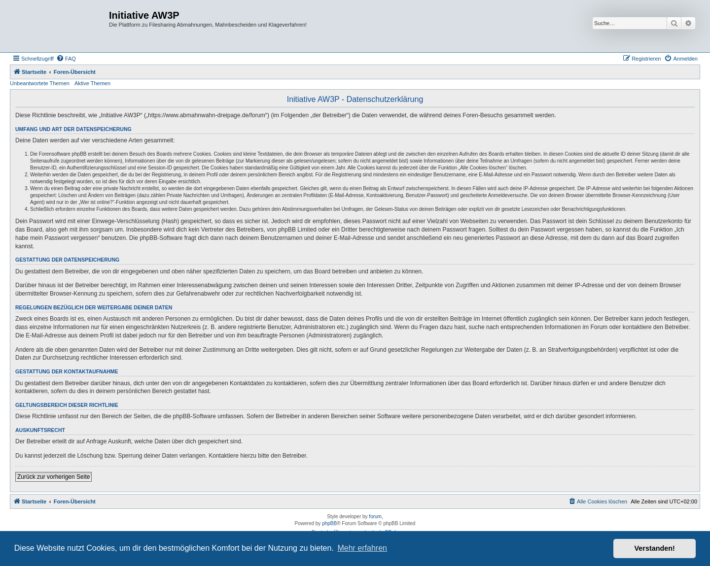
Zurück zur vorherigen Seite (53, 476)
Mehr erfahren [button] (362, 548)
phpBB (329, 523)
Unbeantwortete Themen (40, 83)
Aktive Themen (92, 83)
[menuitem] (66, 59)
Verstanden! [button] (655, 548)
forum (375, 516)
